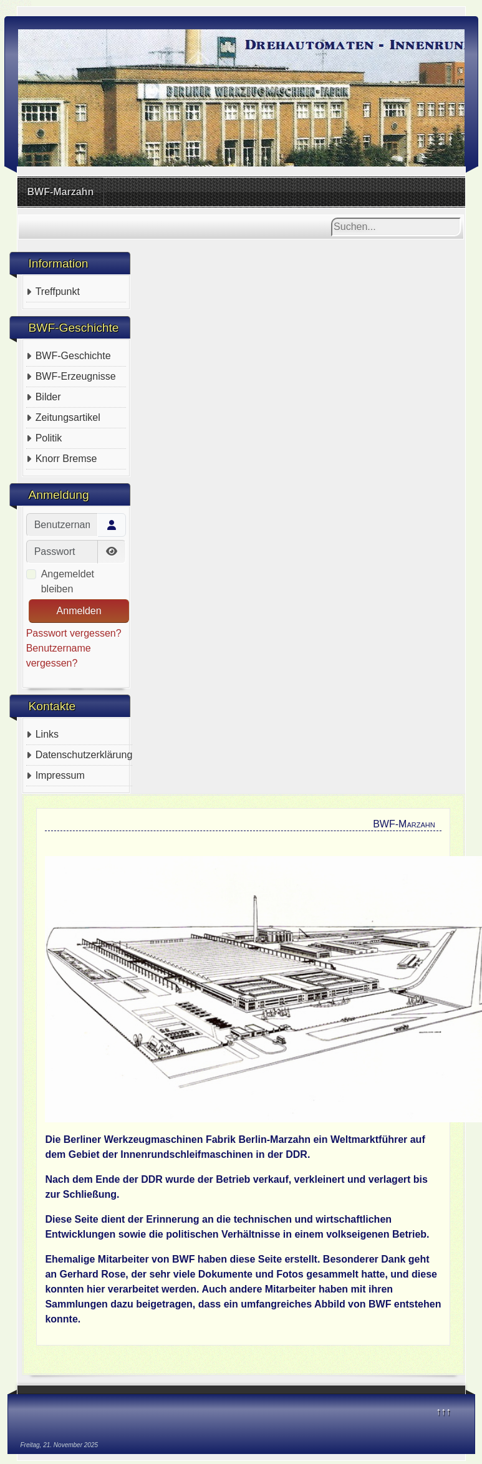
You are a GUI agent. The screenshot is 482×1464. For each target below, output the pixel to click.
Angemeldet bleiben (67, 581)
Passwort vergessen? (74, 633)
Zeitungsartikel (68, 417)
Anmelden (79, 610)
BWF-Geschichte (73, 355)
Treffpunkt (58, 291)
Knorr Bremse (66, 458)
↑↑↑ (443, 1411)
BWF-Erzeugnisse (76, 376)
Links (47, 734)
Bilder (48, 397)
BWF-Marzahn (60, 191)
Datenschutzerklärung (84, 754)
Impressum (60, 775)
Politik (49, 438)
